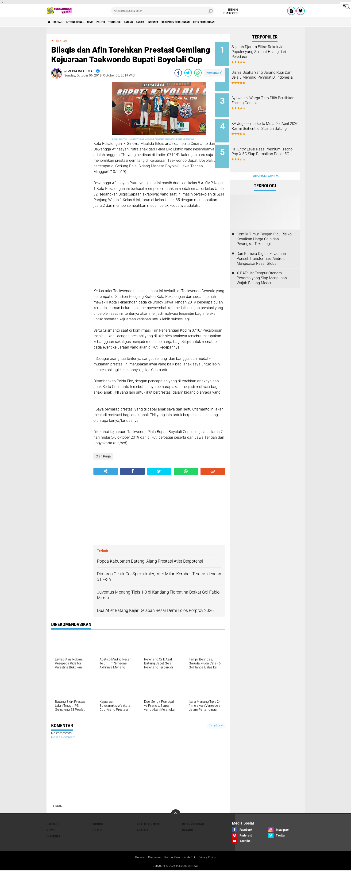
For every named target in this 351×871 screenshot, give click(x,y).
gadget (175, 22)
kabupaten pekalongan (224, 22)
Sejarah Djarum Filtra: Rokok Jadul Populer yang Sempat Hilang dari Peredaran (269, 52)
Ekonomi (98, 824)
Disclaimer (151, 858)
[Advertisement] (70, 152)
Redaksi (135, 858)
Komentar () (214, 72)
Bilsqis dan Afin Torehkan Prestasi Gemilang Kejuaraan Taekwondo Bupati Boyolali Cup (153, 139)
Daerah (63, 22)
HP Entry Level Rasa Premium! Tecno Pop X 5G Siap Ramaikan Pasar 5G (271, 146)
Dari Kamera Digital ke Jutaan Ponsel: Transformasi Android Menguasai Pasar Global (261, 247)
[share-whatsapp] (198, 73)
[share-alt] (105, 471)
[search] (162, 11)
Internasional (85, 22)
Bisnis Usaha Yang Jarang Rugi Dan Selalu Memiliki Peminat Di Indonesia (268, 75)
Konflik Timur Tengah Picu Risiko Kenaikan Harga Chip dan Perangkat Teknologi (264, 228)
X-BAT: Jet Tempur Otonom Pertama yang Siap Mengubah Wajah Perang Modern (262, 267)
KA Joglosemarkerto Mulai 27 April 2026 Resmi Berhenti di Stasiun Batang (270, 123)
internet (193, 22)
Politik (121, 22)
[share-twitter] (188, 73)
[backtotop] (175, 814)
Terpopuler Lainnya (264, 164)
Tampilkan (216, 725)
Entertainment (149, 824)
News (106, 22)
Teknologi (140, 22)
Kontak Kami (171, 858)
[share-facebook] (178, 73)
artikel (143, 830)
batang (158, 22)
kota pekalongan (260, 22)
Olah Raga (64, 40)
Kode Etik (191, 858)
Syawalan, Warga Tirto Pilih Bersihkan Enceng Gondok (269, 96)
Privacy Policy (211, 858)
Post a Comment (63, 737)
